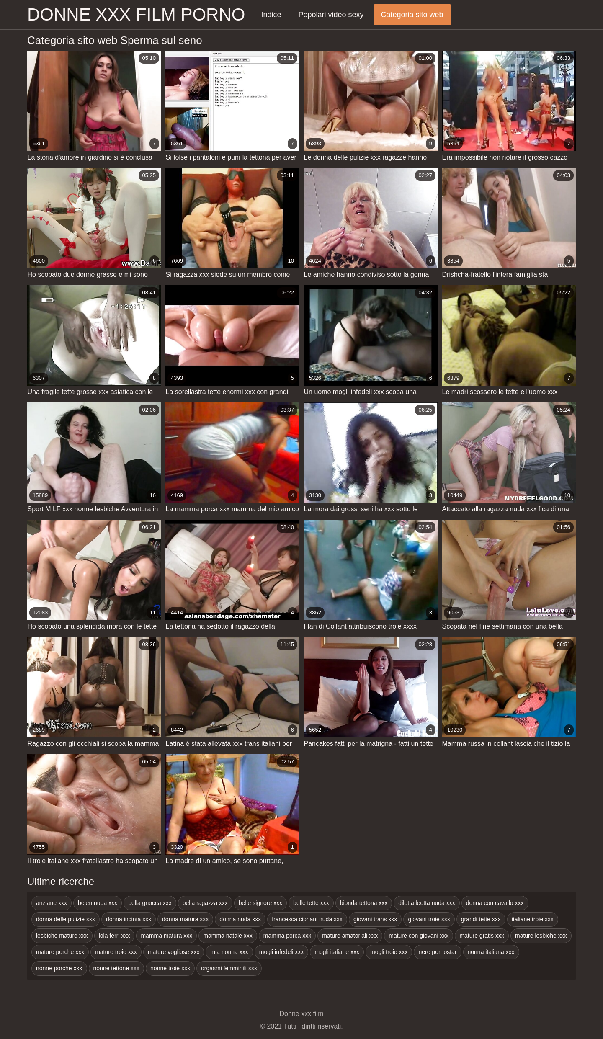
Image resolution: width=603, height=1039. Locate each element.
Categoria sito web (412, 14)
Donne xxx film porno (136, 14)
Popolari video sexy (330, 14)
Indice (271, 14)
